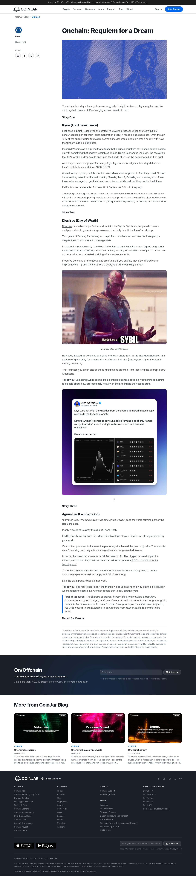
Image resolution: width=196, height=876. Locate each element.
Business (90, 9)
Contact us (62, 809)
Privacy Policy (159, 678)
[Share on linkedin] (18, 55)
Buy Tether (148, 798)
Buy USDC (147, 805)
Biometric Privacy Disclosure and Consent (119, 823)
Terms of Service (108, 812)
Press (59, 812)
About (129, 9)
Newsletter (62, 823)
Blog (121, 9)
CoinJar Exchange (22, 809)
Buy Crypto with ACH (23, 801)
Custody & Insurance (23, 823)
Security (61, 816)
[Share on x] (31, 55)
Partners (61, 827)
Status (60, 819)
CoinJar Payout (21, 827)
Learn (101, 9)
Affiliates (61, 794)
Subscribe (172, 672)
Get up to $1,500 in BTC (58, 2)
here (34, 866)
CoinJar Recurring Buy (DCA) (27, 794)
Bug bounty (62, 801)
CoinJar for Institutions (24, 812)
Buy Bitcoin (148, 791)
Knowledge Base (108, 794)
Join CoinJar (174, 9)
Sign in (158, 9)
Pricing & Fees (20, 805)
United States (51, 778)
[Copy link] (37, 55)
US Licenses (105, 830)
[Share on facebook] (24, 55)
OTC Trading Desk (22, 816)
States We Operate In (109, 826)
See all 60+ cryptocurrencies (156, 809)
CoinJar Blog (22, 17)
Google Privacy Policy (62, 871)
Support (111, 9)
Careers (60, 805)
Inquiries (104, 805)
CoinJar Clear (20, 819)
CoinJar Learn (20, 830)
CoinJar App (19, 791)
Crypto (66, 9)
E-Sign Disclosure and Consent (114, 816)
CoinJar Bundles (21, 798)
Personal (77, 9)
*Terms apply (141, 2)
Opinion (36, 17)
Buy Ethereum (149, 794)
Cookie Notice (106, 819)
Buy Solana (148, 801)
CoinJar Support (107, 791)
